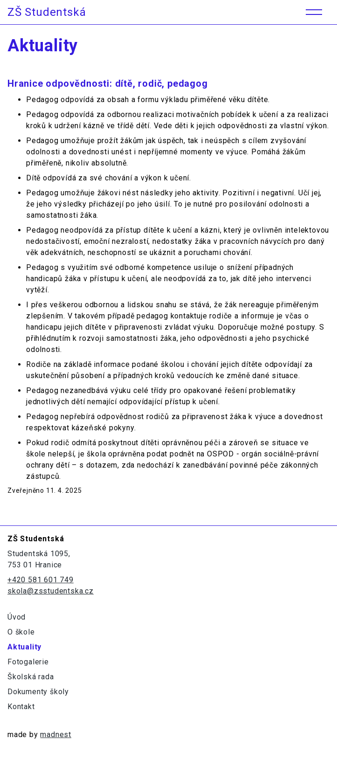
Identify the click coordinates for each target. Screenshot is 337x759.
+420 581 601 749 (40, 579)
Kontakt (21, 706)
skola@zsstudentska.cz (50, 590)
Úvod (16, 617)
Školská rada (30, 676)
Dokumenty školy (38, 691)
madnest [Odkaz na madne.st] (55, 734)
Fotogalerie (28, 661)
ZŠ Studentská (46, 12)
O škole (21, 632)
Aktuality (24, 646)
